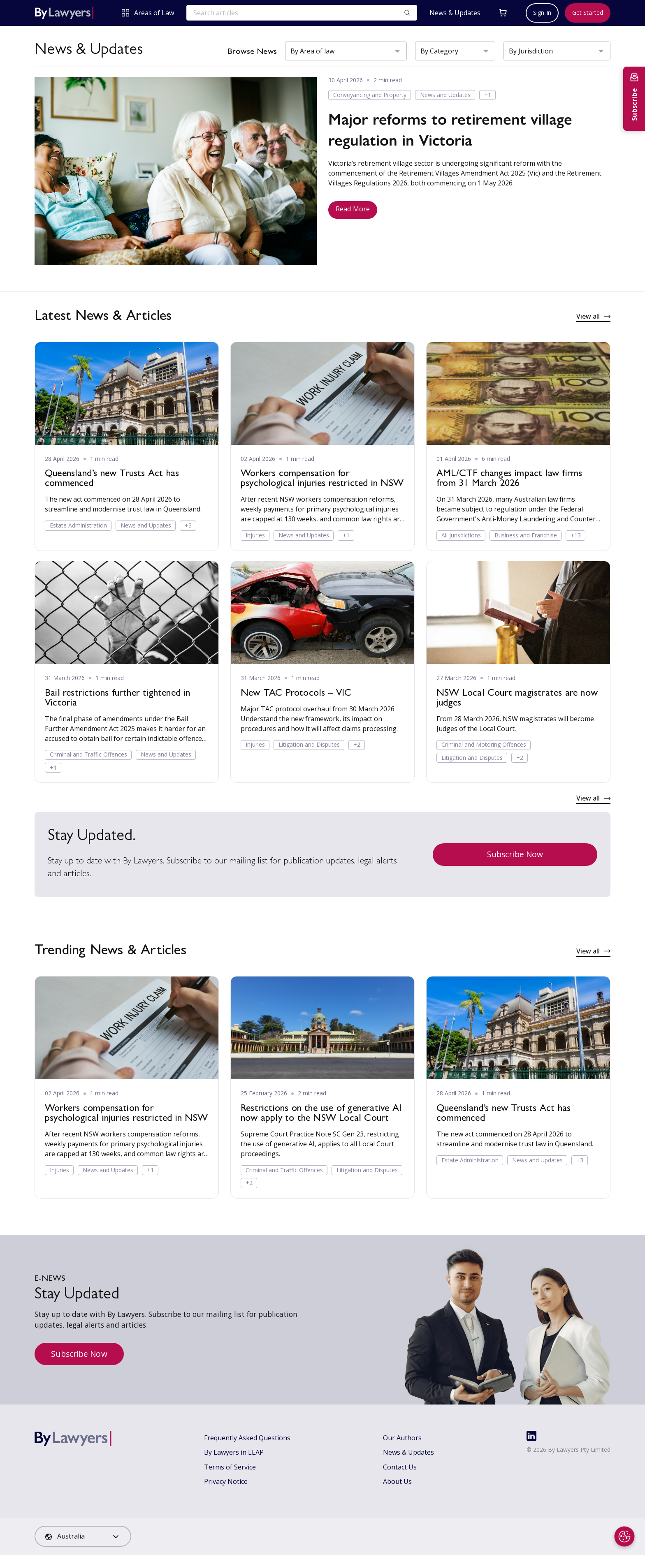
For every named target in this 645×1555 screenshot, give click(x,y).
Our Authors (402, 1437)
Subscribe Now (515, 854)
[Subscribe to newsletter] (634, 99)
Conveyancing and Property (369, 95)
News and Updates (445, 95)
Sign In (542, 12)
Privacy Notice (226, 1481)
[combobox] (83, 1536)
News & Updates (454, 13)
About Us (397, 1481)
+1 (487, 95)
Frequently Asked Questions (247, 1437)
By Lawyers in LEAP (234, 1452)
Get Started (587, 12)
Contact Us (400, 1467)
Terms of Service (230, 1467)
